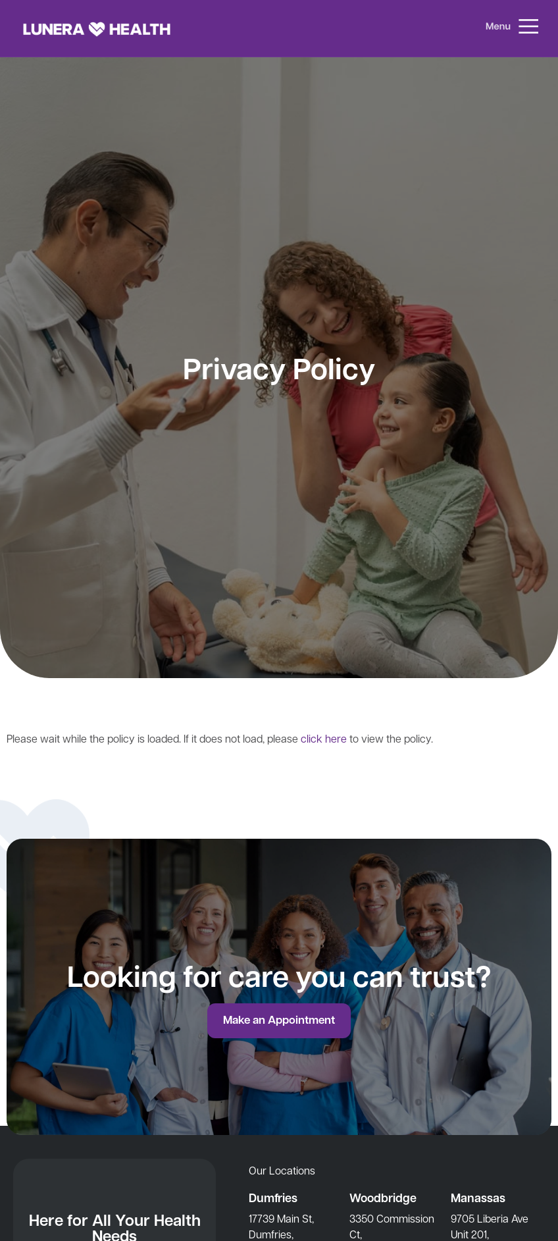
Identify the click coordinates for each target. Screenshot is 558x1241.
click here (324, 738)
